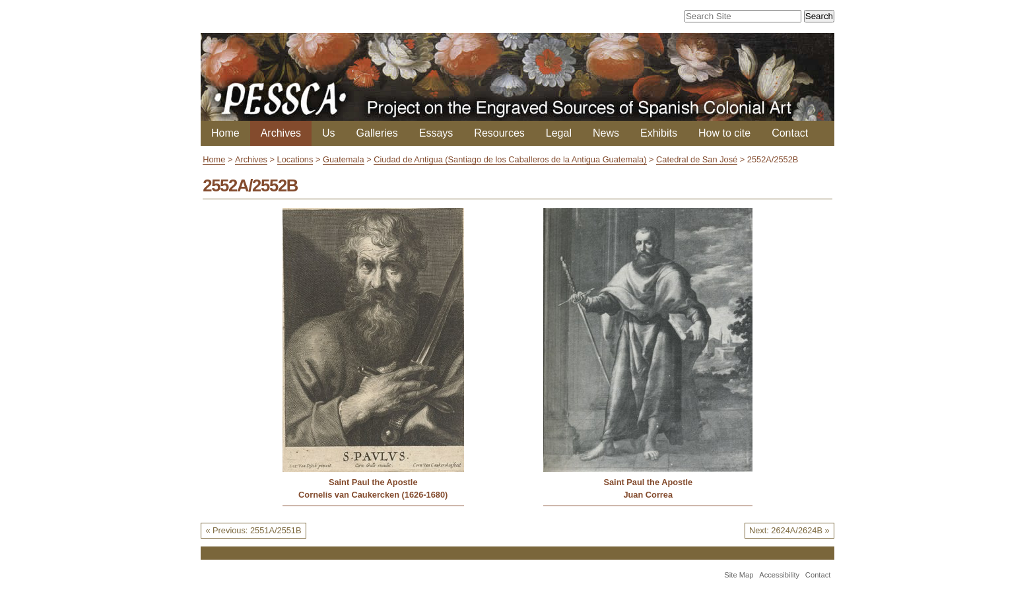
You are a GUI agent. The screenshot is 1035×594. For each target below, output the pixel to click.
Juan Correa (648, 495)
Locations (295, 159)
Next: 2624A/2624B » (789, 530)
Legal (559, 133)
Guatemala (343, 159)
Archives (281, 133)
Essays (436, 133)
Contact (790, 133)
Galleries (377, 133)
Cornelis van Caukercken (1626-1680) (373, 495)
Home (225, 133)
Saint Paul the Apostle (373, 482)
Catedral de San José (696, 159)
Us (328, 133)
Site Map (738, 575)
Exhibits (658, 133)
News (606, 133)
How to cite (724, 133)
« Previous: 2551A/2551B (253, 530)
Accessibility (779, 575)
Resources (499, 133)
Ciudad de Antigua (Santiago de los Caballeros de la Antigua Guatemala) (510, 159)
